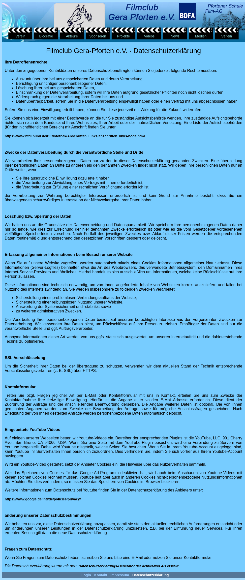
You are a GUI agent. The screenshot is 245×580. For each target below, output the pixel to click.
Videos (149, 36)
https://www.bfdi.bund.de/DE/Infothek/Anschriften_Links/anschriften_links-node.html (75, 136)
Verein (20, 36)
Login (86, 575)
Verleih (226, 36)
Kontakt (100, 575)
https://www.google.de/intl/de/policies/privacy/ (43, 499)
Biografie (46, 36)
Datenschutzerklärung (150, 575)
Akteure (72, 36)
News (175, 36)
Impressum (120, 575)
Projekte (123, 36)
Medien (201, 36)
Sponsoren (97, 36)
